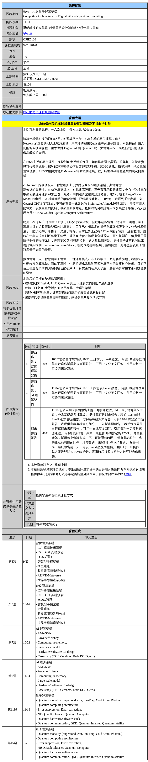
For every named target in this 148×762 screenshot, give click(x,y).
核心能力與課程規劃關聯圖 (41, 112)
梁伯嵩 (27, 33)
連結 (128, 474)
